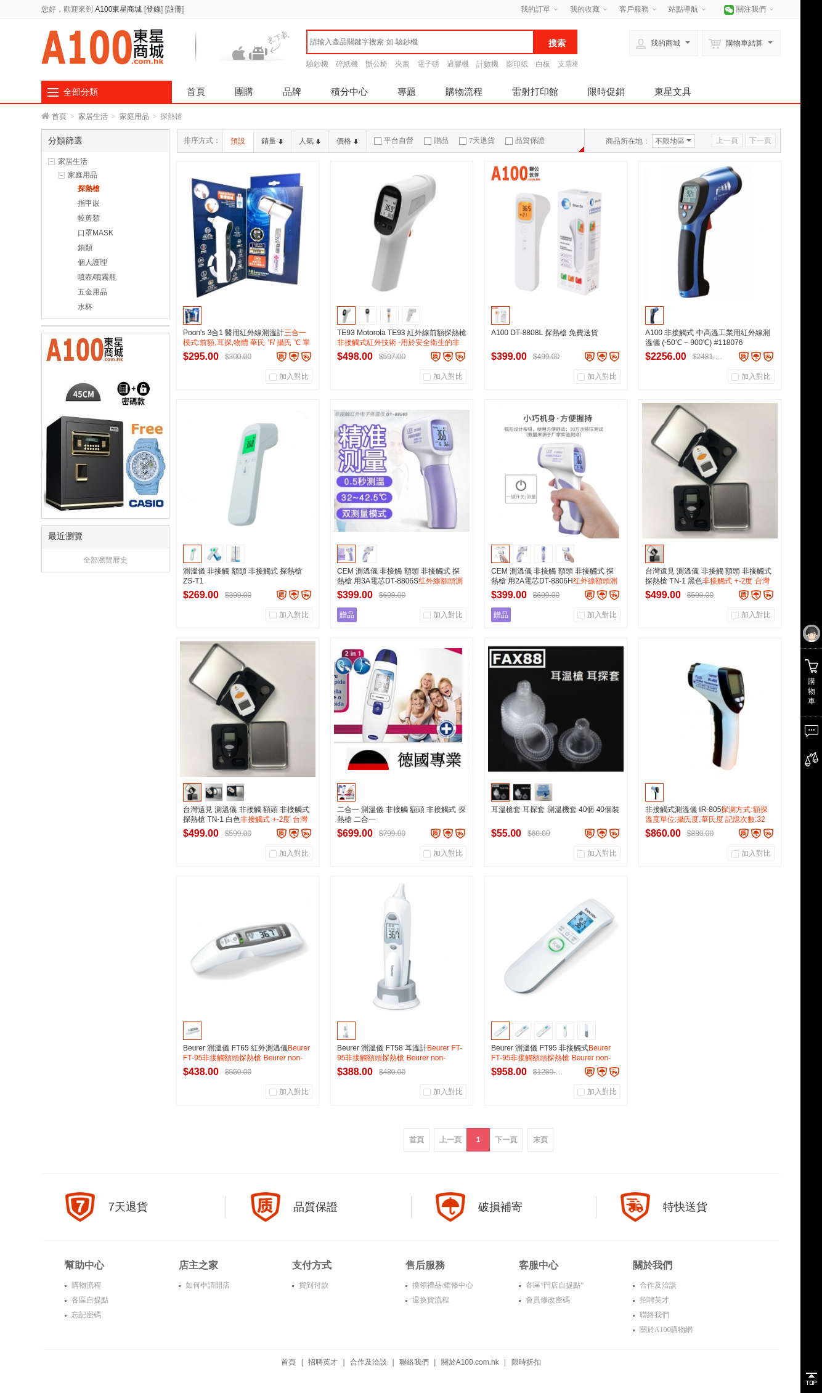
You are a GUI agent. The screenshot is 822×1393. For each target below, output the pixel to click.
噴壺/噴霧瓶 (97, 277)
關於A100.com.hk (470, 1362)
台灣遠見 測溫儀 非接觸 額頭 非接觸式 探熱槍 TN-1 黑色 (708, 581)
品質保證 (525, 140)
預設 (237, 141)
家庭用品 (134, 116)
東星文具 (672, 91)
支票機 (569, 64)
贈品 (436, 140)
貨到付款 (312, 1285)
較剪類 (89, 218)
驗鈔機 (317, 64)
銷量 (272, 141)
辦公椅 (376, 64)
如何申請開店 (207, 1285)
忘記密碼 (85, 1314)
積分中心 (349, 91)
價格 (347, 141)
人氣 (309, 141)
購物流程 (464, 91)
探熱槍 (89, 188)
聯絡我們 (653, 1314)
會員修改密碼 (547, 1300)
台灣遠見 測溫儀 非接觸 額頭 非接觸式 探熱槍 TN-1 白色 (246, 819)
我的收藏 (585, 9)
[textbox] (420, 42)
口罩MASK (95, 233)
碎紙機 (347, 64)
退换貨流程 (429, 1300)
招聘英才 (653, 1300)
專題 (406, 91)
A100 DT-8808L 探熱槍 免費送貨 (544, 332)
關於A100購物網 (665, 1329)
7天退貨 (477, 140)
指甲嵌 (89, 203)
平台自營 (393, 140)
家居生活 (93, 116)
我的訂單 (535, 9)
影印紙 (517, 64)
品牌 (292, 91)
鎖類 (85, 247)
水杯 (85, 307)
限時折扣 (526, 1362)
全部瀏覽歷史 (105, 560)
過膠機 (458, 64)
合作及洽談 (657, 1285)
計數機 (487, 64)
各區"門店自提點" (554, 1285)
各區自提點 (89, 1300)
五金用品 (92, 292)
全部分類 (80, 92)
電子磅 (428, 64)
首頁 (196, 91)
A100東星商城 (118, 9)
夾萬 (402, 64)
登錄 (153, 9)
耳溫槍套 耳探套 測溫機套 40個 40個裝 (555, 809)
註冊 (174, 9)
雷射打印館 (535, 91)
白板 (542, 64)
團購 (244, 91)
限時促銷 (606, 91)
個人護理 (92, 262)
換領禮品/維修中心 (441, 1285)
